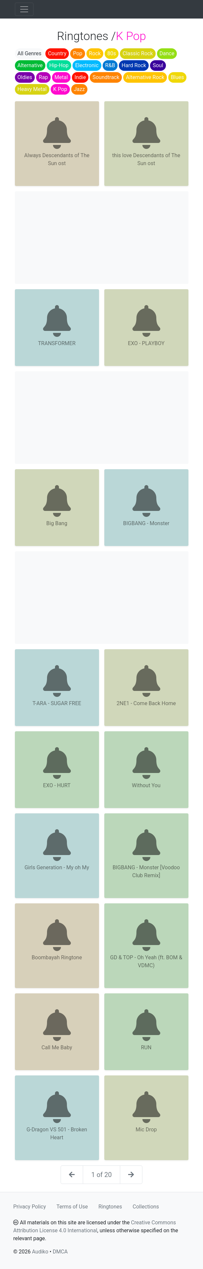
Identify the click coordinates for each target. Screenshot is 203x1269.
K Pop (60, 89)
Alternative (30, 65)
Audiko (40, 1251)
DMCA (60, 1251)
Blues (177, 77)
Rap (43, 77)
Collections (146, 1206)
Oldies (25, 77)
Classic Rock (138, 53)
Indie (80, 77)
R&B (110, 65)
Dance (167, 53)
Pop (77, 53)
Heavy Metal (32, 89)
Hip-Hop (59, 65)
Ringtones (110, 1206)
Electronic (87, 65)
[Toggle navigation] (24, 9)
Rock (95, 53)
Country (57, 53)
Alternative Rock (145, 77)
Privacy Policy (29, 1206)
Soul (158, 65)
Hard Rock (134, 65)
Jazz (79, 89)
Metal (61, 77)
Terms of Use (72, 1206)
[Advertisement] (101, 237)
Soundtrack (105, 77)
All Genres (29, 53)
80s (111, 53)
